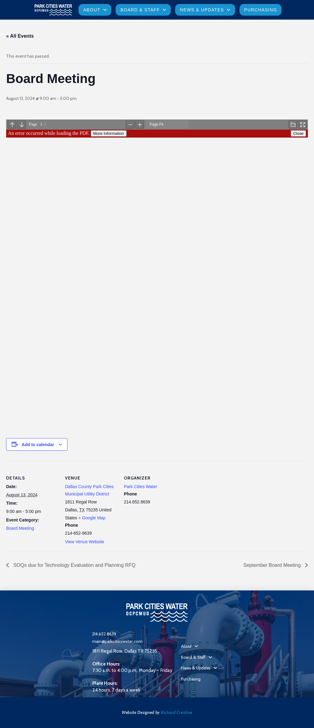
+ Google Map (91, 517)
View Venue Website (84, 541)
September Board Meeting (272, 565)
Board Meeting (20, 528)
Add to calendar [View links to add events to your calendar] (38, 444)
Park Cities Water (140, 486)
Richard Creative (176, 712)
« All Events (20, 36)
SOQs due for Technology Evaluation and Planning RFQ (74, 565)
